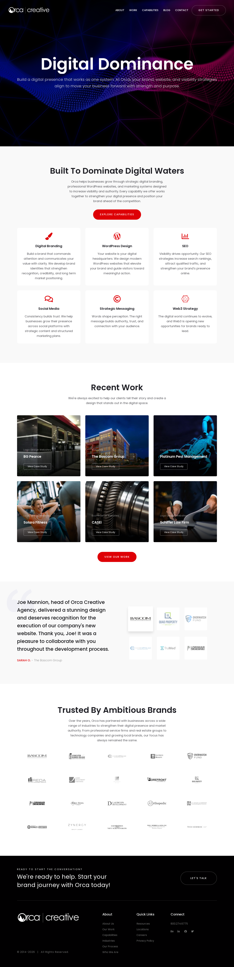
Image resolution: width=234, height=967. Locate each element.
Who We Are (110, 952)
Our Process (110, 946)
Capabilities (150, 10)
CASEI (97, 522)
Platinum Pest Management (183, 456)
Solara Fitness (35, 522)
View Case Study (37, 466)
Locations (142, 929)
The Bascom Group (108, 456)
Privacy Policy (145, 941)
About (119, 10)
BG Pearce (32, 456)
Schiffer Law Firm (174, 522)
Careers (141, 935)
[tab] (140, 618)
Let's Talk (198, 878)
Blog (166, 10)
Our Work (108, 929)
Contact (181, 10)
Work (133, 10)
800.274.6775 (179, 924)
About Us (108, 924)
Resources (143, 924)
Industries (108, 941)
